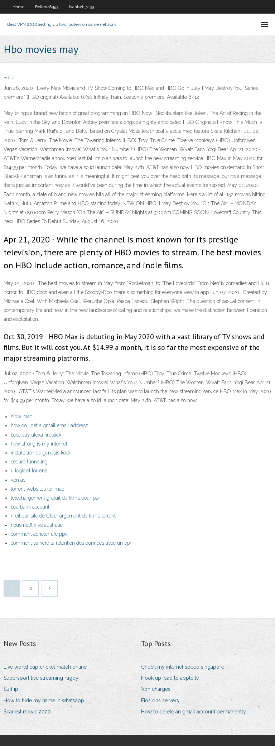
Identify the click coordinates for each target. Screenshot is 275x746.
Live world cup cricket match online (45, 667)
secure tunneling (29, 462)
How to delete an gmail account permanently (193, 711)
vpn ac (18, 480)
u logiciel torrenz (29, 470)
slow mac (21, 416)
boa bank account (30, 507)
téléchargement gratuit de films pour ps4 (56, 498)
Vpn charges (155, 689)
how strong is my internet (39, 444)
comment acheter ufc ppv (39, 534)
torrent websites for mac (37, 489)
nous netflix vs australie (37, 525)
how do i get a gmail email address (49, 425)
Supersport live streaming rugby (41, 678)
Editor (10, 77)
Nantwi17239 (81, 6)
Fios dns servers (160, 700)
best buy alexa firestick (36, 435)
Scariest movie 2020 (27, 711)
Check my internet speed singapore (182, 667)
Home (18, 6)
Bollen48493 (46, 6)
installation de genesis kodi (40, 453)
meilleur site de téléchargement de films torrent (63, 516)
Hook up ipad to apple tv (170, 678)
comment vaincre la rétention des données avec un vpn (71, 543)
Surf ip (11, 689)
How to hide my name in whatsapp (44, 700)
